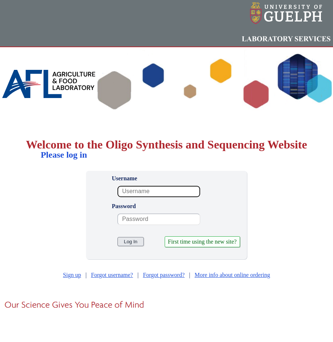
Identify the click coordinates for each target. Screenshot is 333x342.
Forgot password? (164, 275)
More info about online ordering (232, 275)
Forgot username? (112, 275)
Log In (130, 241)
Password (124, 206)
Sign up (72, 275)
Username (124, 178)
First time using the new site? (202, 241)
